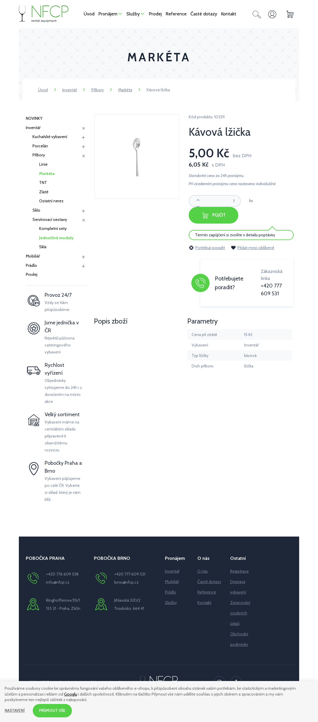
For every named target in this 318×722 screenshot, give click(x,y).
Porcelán (40, 146)
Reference (206, 592)
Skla (42, 246)
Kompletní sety (53, 228)
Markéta (125, 89)
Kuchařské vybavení (49, 136)
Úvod (43, 89)
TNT (43, 182)
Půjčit (221, 215)
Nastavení (15, 710)
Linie (43, 164)
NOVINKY (34, 118)
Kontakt (204, 602)
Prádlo (31, 265)
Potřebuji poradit (207, 247)
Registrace (239, 571)
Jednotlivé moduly (56, 237)
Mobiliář (33, 256)
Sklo (36, 210)
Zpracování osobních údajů (240, 613)
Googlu (70, 693)
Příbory (97, 89)
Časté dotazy (209, 581)
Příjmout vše (54, 710)
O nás (202, 571)
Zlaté (43, 191)
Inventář (69, 89)
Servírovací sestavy (49, 219)
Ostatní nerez (51, 200)
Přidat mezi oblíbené (252, 247)
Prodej (31, 274)
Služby (171, 602)
